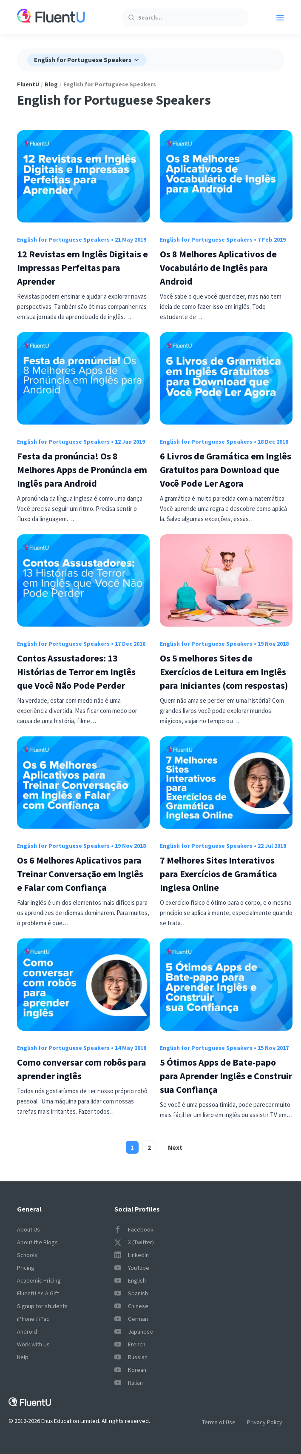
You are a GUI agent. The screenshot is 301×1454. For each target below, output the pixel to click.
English (130, 1280)
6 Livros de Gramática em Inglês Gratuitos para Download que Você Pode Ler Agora (225, 469)
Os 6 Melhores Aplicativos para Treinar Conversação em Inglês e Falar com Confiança (80, 873)
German (131, 1319)
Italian (128, 1382)
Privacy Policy (264, 1422)
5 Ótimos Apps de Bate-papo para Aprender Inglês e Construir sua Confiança (226, 1075)
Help (22, 1357)
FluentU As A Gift (38, 1293)
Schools (27, 1255)
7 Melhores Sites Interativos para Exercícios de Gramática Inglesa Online (218, 873)
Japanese (133, 1331)
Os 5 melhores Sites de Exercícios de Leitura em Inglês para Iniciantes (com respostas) (224, 671)
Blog (51, 84)
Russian (131, 1357)
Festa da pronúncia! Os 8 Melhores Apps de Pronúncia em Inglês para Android (82, 469)
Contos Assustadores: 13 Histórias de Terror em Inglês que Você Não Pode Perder (76, 671)
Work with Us (33, 1344)
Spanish (131, 1293)
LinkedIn (131, 1255)
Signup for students (42, 1306)
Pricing (25, 1268)
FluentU (28, 84)
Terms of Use (219, 1422)
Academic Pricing (39, 1280)
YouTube (131, 1268)
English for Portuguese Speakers (63, 239)
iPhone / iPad (33, 1319)
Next (175, 1147)
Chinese (131, 1306)
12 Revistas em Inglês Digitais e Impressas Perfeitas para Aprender (82, 267)
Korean (130, 1370)
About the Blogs (37, 1242)
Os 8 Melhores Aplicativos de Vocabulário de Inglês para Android (218, 267)
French (129, 1344)
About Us (28, 1229)
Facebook (133, 1229)
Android (27, 1331)
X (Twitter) (134, 1242)
